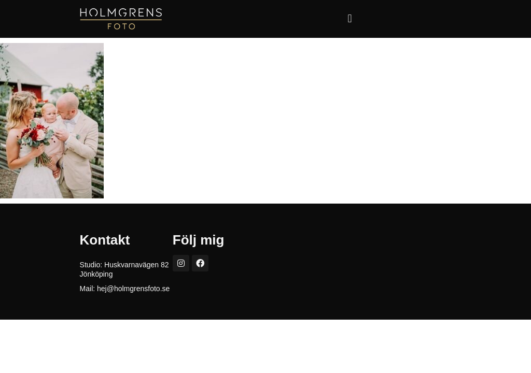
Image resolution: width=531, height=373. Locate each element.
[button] (350, 18)
